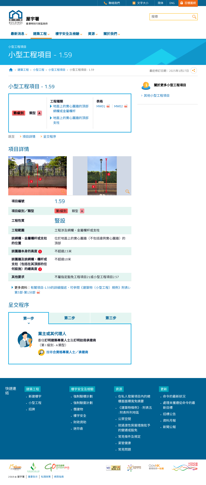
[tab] (28, 318)
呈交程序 (49, 137)
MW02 (118, 106)
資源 (91, 33)
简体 (160, 3)
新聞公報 (169, 427)
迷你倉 (78, 428)
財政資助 (79, 422)
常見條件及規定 (129, 437)
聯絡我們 (114, 3)
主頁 (10, 70)
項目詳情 (29, 137)
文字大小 (142, 3)
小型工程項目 (56, 70)
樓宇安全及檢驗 (67, 33)
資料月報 (169, 420)
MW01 (100, 106)
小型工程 (38, 70)
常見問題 (124, 449)
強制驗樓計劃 (83, 396)
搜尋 (63, 352)
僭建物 (78, 409)
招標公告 (169, 414)
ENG (172, 3)
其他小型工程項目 (157, 96)
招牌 (32, 409)
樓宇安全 (79, 416)
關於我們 (110, 33)
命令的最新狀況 (174, 396)
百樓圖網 (190, 3)
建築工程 (40, 33)
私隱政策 (46, 476)
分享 (194, 70)
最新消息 (17, 33)
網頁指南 (59, 476)
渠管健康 (124, 443)
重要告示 (33, 476)
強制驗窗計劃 (83, 403)
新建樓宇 (35, 396)
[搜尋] (173, 17)
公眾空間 (124, 419)
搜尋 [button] (194, 16)
